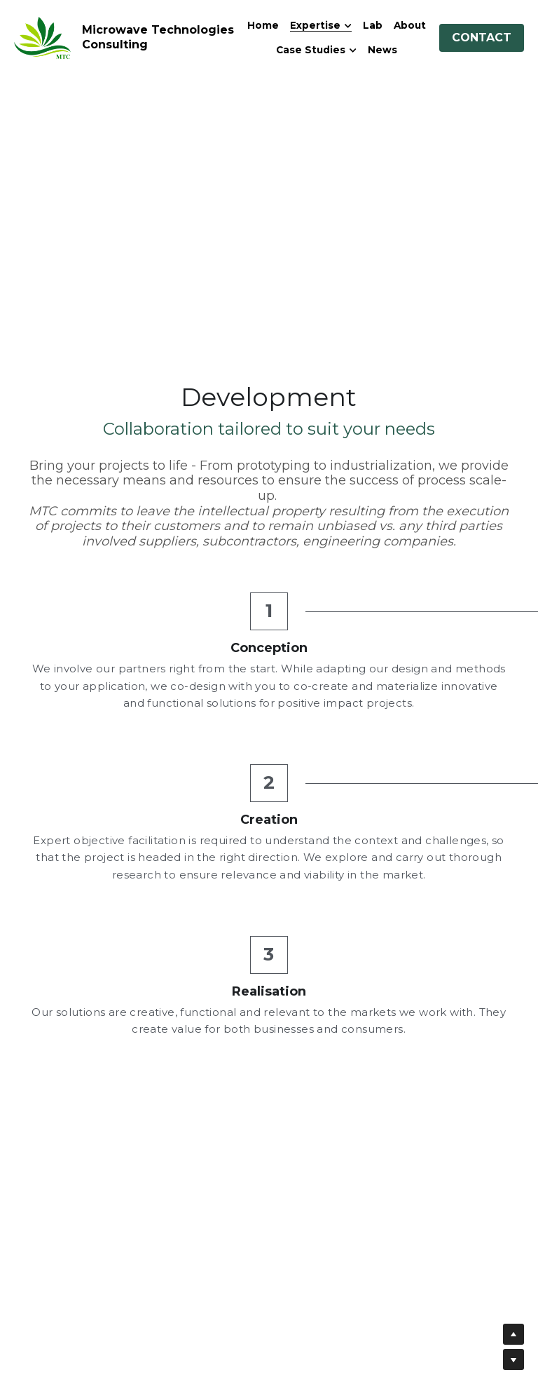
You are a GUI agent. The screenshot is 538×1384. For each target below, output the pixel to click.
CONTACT (481, 37)
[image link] (42, 37)
